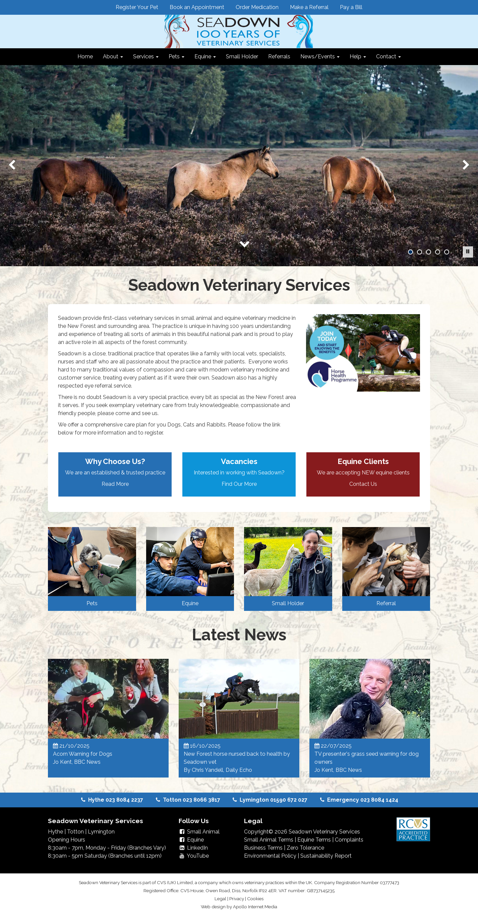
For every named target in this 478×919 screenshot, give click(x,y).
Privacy (236, 898)
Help (358, 56)
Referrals (279, 56)
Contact (388, 56)
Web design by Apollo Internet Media (239, 906)
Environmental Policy (270, 856)
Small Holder (242, 56)
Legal (220, 898)
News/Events (320, 56)
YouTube (194, 856)
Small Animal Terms (268, 840)
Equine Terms (314, 840)
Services (146, 56)
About (113, 56)
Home (85, 56)
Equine (205, 56)
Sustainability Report (326, 856)
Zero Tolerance (305, 848)
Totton (75, 831)
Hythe (55, 831)
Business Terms (263, 848)
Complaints (349, 840)
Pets (176, 56)
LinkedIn (193, 848)
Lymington (101, 831)
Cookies (255, 898)
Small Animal (199, 831)
